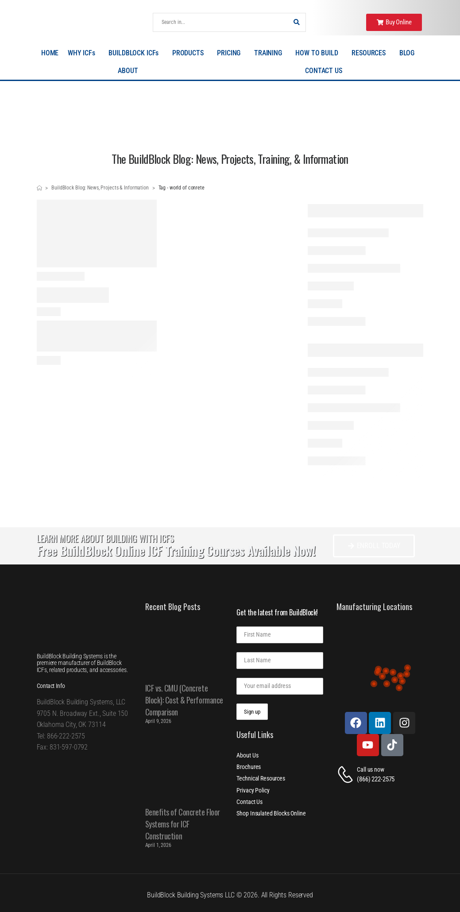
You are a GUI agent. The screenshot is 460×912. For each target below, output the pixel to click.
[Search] (220, 22)
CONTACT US (323, 70)
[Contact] (346, 774)
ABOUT (130, 70)
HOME (49, 53)
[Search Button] (296, 22)
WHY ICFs (84, 53)
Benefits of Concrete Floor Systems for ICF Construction (182, 824)
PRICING (231, 53)
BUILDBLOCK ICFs (135, 53)
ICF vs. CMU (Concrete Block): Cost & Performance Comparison (184, 700)
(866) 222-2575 (375, 779)
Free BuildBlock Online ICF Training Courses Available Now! (176, 550)
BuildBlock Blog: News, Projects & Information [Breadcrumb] (100, 188)
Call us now (370, 769)
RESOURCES (371, 53)
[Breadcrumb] (39, 188)
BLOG (409, 53)
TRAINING (270, 53)
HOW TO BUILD (318, 53)
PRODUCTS (190, 53)
